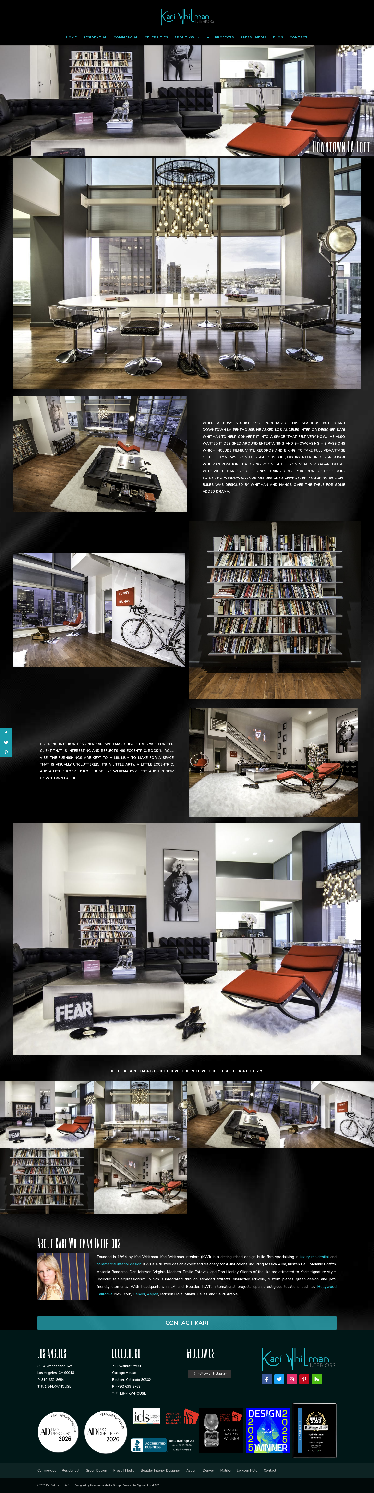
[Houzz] (317, 1379)
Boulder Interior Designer (160, 1470)
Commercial (126, 37)
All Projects (220, 37)
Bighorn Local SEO (148, 1485)
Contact (299, 37)
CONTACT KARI (187, 1323)
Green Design (96, 1470)
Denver (208, 1470)
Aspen (191, 1470)
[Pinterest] (304, 1379)
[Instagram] (292, 1379)
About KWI (185, 37)
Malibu (225, 1470)
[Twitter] (279, 1379)
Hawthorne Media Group (105, 1485)
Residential (95, 37)
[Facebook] (267, 1379)
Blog (278, 37)
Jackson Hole (247, 1470)
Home (71, 37)
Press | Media (253, 37)
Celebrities (156, 37)
